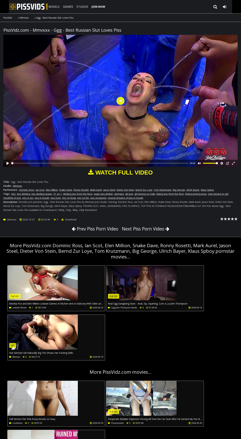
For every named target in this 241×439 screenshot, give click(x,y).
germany (119, 193)
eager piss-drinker (103, 193)
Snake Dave (65, 189)
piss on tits (83, 197)
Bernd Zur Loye (143, 189)
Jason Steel (109, 189)
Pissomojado (94, 374)
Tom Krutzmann (162, 189)
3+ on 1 (57, 193)
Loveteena (18, 374)
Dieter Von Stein (125, 189)
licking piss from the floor (170, 193)
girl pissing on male (144, 193)
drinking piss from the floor (77, 193)
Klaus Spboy (207, 189)
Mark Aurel (96, 189)
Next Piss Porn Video (145, 228)
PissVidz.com (22, 6)
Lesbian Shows (20, 307)
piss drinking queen (41, 193)
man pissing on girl (218, 193)
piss (13, 193)
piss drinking (23, 193)
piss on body (69, 197)
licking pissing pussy (196, 193)
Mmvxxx (24, 17)
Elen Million (52, 189)
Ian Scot (39, 189)
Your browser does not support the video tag (43, 285)
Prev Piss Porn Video (95, 228)
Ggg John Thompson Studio (101, 307)
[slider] (100, 163)
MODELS (49, 7)
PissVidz (7, 17)
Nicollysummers (171, 374)
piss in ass (27, 197)
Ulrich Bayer (192, 189)
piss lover (56, 197)
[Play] (7, 163)
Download (68, 219)
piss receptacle (98, 197)
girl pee (129, 193)
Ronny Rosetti (81, 189)
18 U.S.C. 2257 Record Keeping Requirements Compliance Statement (107, 433)
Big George (179, 189)
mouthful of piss (12, 197)
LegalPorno (82, 423)
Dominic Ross (26, 189)
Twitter (98, 423)
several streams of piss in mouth (125, 197)
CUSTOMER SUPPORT (30, 423)
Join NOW (9, 423)
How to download (58, 423)
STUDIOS (77, 7)
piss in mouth (42, 197)
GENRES (63, 7)
